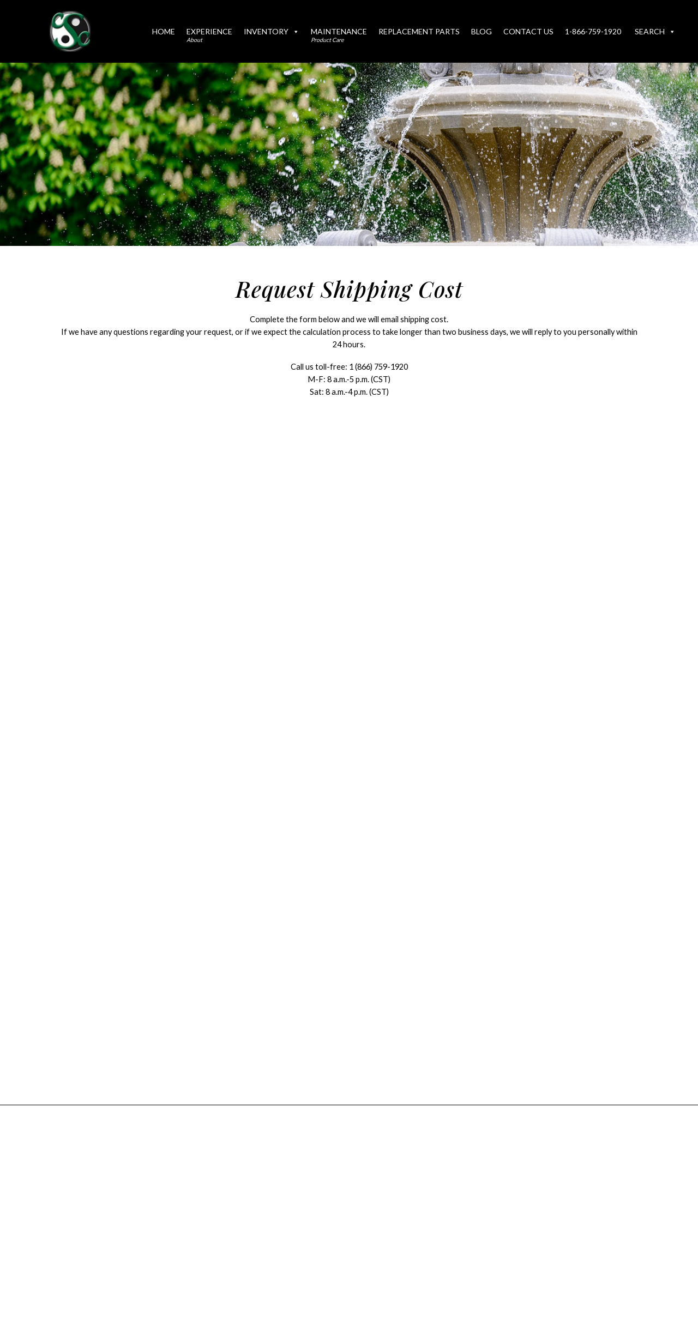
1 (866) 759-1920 (378, 366)
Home (163, 31)
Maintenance (339, 35)
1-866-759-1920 (593, 31)
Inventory (271, 31)
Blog (481, 31)
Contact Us (528, 31)
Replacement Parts (419, 31)
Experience (209, 35)
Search (655, 31)
